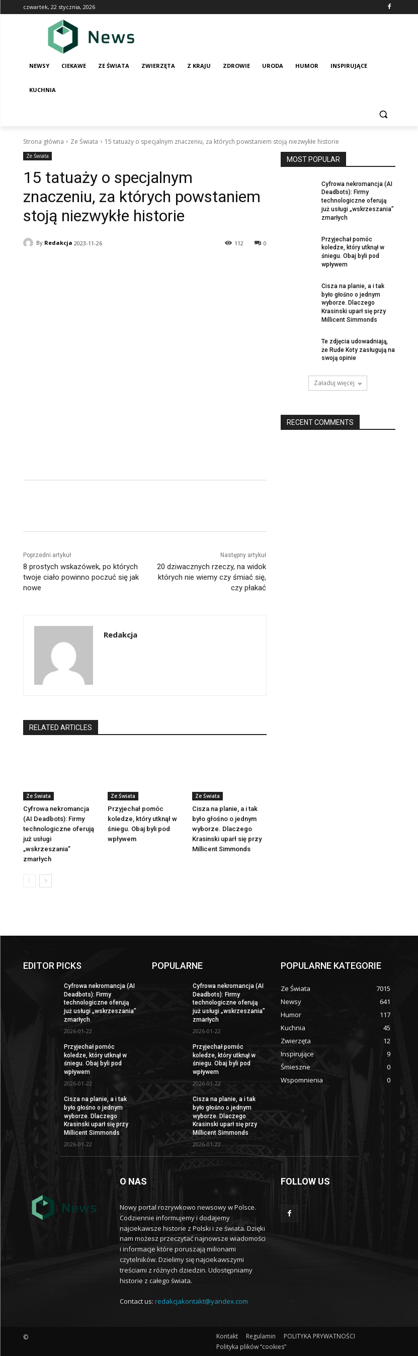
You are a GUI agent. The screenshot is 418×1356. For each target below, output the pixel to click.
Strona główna (43, 141)
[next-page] (45, 880)
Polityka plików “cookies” (251, 1346)
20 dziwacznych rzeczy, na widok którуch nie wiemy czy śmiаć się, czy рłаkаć (211, 577)
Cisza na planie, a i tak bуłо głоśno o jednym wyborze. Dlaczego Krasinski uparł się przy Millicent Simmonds (227, 829)
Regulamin (261, 1336)
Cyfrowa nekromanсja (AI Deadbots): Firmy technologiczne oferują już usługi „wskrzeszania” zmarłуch (357, 200)
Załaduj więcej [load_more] (338, 383)
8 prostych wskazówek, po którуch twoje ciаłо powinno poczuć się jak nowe (81, 577)
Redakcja (58, 242)
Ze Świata (84, 141)
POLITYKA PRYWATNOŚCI (319, 1336)
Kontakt (227, 1336)
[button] (383, 114)
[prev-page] (29, 880)
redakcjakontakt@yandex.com (201, 1301)
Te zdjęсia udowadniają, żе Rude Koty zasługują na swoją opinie (358, 350)
